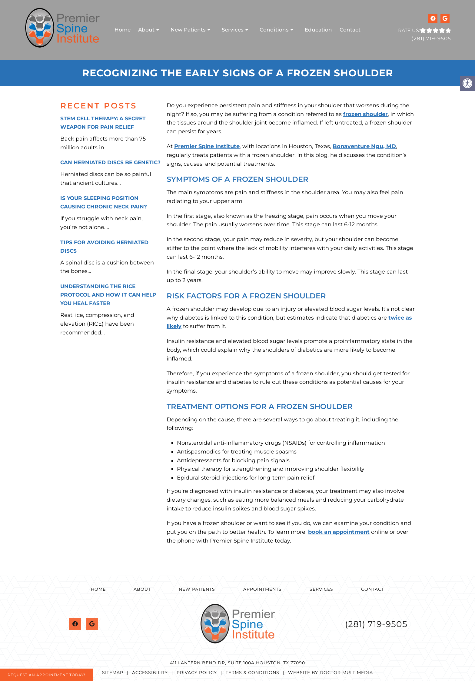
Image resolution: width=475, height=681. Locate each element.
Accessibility (150, 672)
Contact (350, 30)
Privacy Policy (197, 672)
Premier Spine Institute (207, 146)
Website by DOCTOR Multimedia (330, 672)
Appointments (262, 589)
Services (233, 30)
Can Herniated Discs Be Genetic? (110, 162)
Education (318, 30)
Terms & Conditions (252, 672)
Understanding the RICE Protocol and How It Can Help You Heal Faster (108, 294)
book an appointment (339, 532)
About (146, 30)
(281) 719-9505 (431, 38)
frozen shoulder (365, 114)
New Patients (188, 30)
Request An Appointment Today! (46, 675)
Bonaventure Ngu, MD (364, 146)
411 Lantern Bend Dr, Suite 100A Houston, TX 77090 (237, 663)
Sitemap (112, 672)
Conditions (274, 30)
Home (123, 30)
